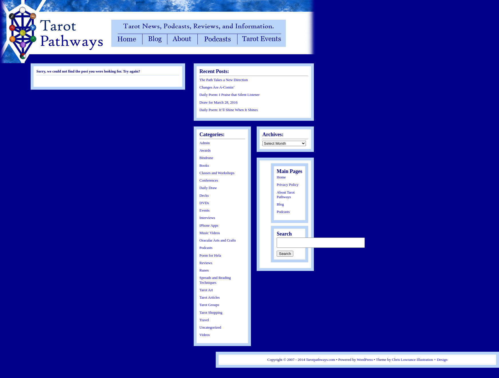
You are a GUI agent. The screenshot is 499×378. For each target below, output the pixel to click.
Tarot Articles (209, 297)
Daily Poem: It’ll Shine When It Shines (228, 110)
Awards (205, 150)
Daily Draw (208, 188)
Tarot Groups (209, 305)
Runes (204, 270)
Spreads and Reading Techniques (215, 280)
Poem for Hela (210, 255)
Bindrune (206, 158)
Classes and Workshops (216, 173)
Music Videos (209, 233)
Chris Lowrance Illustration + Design (419, 359)
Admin (204, 143)
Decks (204, 195)
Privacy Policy (287, 184)
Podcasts (206, 248)
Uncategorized (210, 327)
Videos (204, 335)
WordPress (365, 359)
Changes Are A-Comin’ (217, 87)
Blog (280, 204)
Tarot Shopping (210, 312)
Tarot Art (206, 290)
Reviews (205, 263)
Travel (204, 320)
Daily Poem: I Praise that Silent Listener (229, 95)
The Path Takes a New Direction (223, 80)
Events (204, 210)
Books (204, 165)
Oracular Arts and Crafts (217, 240)
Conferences (208, 180)
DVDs (204, 203)
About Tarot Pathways (286, 194)
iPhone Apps (208, 225)
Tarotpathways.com (320, 359)
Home (281, 177)
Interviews (207, 218)
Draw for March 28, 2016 (218, 102)
